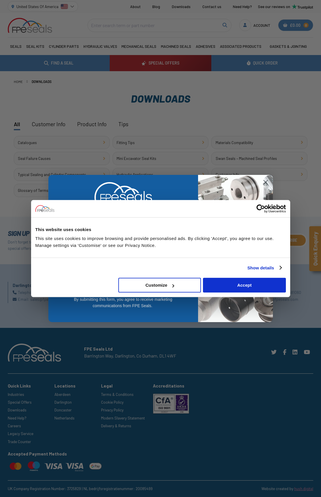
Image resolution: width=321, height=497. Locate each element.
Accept (244, 285)
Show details (260, 267)
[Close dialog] (266, 182)
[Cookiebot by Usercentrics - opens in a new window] (260, 208)
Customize (159, 285)
